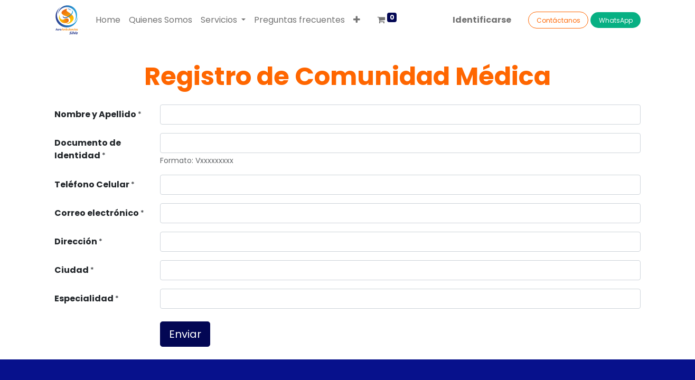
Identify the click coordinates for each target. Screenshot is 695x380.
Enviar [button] (185, 334)
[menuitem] (108, 20)
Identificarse (482, 20)
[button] (356, 20)
